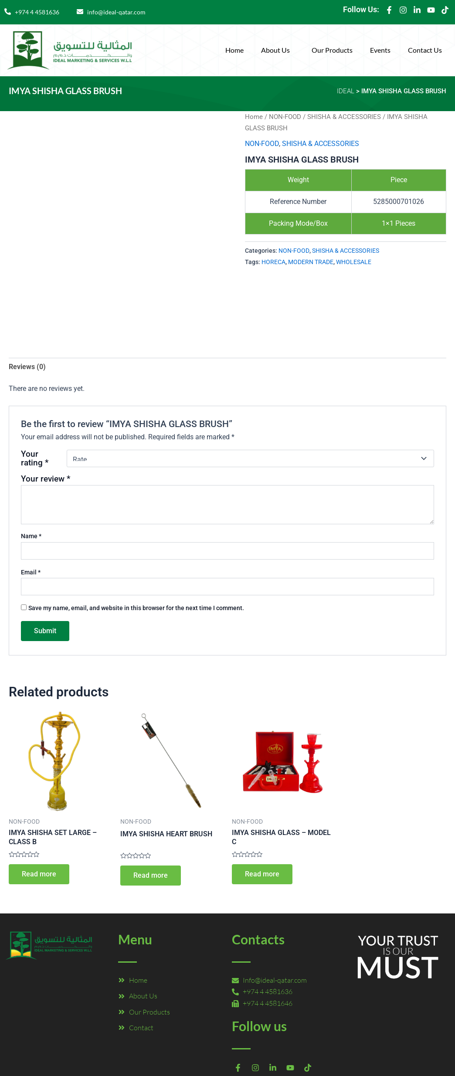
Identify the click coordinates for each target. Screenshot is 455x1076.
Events (380, 50)
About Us (275, 50)
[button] (277, 50)
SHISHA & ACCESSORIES (344, 117)
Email (31, 572)
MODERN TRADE (310, 262)
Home (234, 50)
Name (31, 536)
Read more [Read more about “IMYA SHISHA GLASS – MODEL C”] (262, 874)
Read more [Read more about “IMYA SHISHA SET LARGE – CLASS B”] (39, 874)
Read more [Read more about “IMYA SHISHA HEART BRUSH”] (150, 875)
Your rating (34, 458)
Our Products (332, 50)
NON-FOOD (285, 117)
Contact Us (425, 50)
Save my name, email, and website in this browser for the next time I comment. (136, 607)
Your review (45, 479)
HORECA (273, 262)
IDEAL (345, 91)
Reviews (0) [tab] (27, 367)
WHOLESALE (353, 262)
